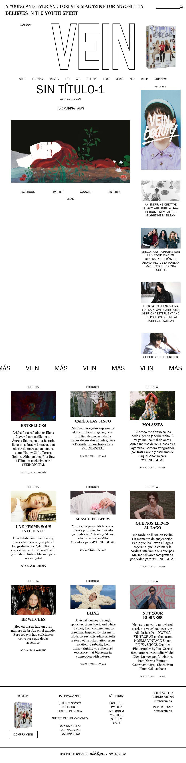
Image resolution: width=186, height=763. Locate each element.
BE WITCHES (33, 620)
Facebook (116, 703)
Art (78, 79)
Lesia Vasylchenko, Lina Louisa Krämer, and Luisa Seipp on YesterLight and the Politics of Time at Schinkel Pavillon (160, 314)
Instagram (160, 79)
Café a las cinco (93, 421)
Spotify (116, 719)
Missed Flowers (93, 519)
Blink (93, 613)
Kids (132, 79)
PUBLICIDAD (70, 707)
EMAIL (70, 199)
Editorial (38, 79)
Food (106, 79)
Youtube (116, 715)
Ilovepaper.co (70, 734)
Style (22, 79)
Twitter (116, 707)
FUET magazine (69, 730)
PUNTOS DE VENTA (70, 711)
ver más (42, 473)
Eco (67, 79)
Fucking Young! (69, 726)
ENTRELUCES (33, 426)
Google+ (6, 760)
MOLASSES (152, 425)
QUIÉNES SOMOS (69, 703)
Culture (92, 79)
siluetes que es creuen (160, 357)
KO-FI (116, 723)
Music (119, 79)
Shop (144, 79)
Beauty (54, 79)
